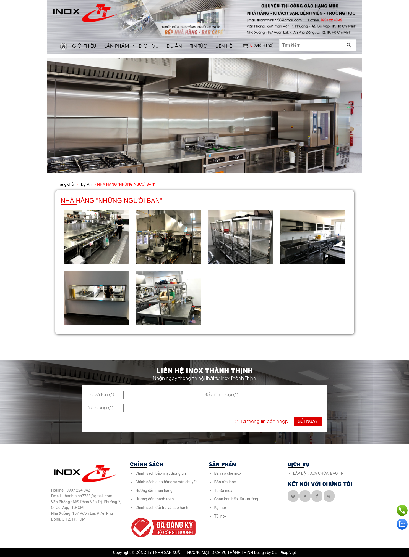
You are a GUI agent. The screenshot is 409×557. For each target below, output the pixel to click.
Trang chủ (65, 184)
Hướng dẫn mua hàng (154, 490)
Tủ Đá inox (223, 490)
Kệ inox (220, 507)
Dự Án (86, 184)
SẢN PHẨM (116, 45)
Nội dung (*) (100, 407)
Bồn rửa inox (225, 482)
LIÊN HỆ (223, 45)
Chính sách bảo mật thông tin (161, 473)
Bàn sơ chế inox (227, 473)
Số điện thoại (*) (221, 394)
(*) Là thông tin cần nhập (261, 421)
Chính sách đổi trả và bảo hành (162, 507)
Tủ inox (220, 516)
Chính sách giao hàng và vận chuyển (167, 482)
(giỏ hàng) (261, 45)
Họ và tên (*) (100, 394)
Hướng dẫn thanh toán (155, 499)
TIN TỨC (198, 45)
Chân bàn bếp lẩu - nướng (236, 499)
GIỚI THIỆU (84, 45)
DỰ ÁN (174, 45)
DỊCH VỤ (148, 45)
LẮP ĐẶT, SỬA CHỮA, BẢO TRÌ (319, 473)
